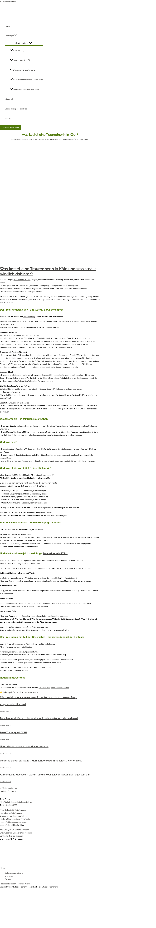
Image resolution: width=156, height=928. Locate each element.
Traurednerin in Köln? (55, 553)
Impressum (9, 876)
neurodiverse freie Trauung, (11, 813)
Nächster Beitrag (8, 791)
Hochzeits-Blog (51, 139)
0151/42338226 (10, 805)
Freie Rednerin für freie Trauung (13, 810)
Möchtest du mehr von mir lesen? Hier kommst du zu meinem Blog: (38, 697)
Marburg (28, 833)
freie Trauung (29, 316)
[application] (15, 36)
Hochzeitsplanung (66, 139)
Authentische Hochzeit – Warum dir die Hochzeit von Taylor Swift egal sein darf (45, 774)
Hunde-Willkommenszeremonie (24, 89)
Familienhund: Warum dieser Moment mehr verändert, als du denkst (39, 718)
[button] (10, 127)
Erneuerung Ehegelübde (22, 139)
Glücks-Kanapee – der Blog (16, 109)
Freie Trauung (17, 50)
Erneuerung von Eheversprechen (13, 816)
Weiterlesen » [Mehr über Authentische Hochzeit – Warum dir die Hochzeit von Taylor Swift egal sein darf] (5, 781)
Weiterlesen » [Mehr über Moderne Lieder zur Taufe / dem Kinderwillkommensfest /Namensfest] (5, 767)
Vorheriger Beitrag (8, 788)
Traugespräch (5, 352)
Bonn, (27, 830)
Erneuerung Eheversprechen (23, 70)
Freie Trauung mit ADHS (13, 732)
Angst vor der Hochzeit (13, 704)
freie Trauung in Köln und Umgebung (77, 296)
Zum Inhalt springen (8, 1)
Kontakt (8, 118)
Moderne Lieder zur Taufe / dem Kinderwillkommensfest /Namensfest (41, 760)
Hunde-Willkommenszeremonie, (13, 822)
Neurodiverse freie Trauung (22, 60)
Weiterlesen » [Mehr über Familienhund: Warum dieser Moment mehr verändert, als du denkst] (5, 725)
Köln (22, 830)
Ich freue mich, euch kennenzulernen (54, 687)
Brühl (5, 830)
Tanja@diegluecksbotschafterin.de (18, 802)
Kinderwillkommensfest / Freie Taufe (26, 79)
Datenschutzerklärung (14, 873)
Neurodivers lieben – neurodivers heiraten (24, 746)
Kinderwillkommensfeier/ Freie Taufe (15, 819)
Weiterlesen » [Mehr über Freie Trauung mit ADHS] (5, 739)
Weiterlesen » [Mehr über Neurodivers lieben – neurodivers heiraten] (5, 753)
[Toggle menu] (24, 43)
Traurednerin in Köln (22, 279)
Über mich (9, 99)
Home (7, 26)
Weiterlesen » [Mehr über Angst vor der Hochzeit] (5, 711)
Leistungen (11, 36)
